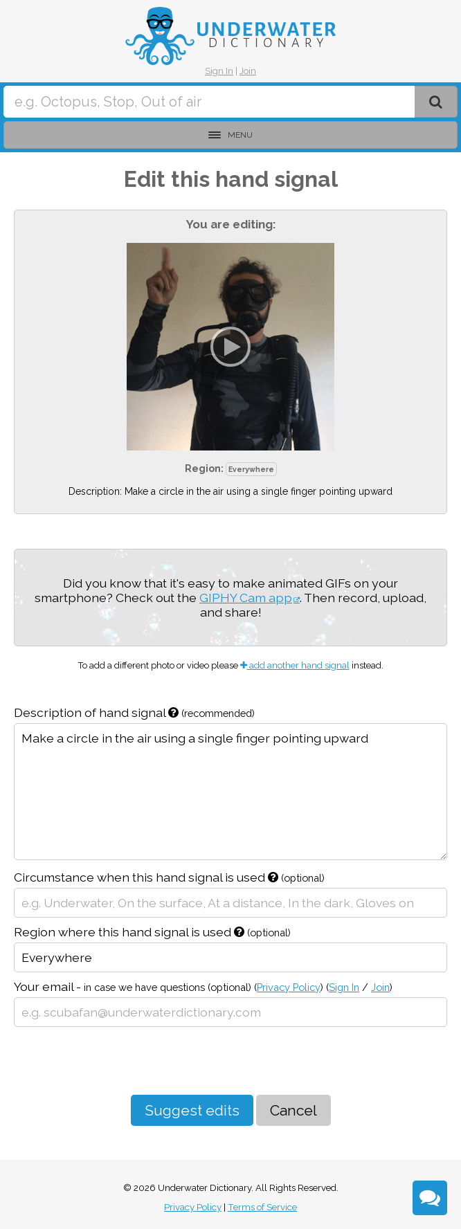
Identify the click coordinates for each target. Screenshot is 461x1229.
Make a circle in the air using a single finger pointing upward (230, 791)
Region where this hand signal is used (152, 932)
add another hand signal (295, 665)
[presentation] (119, 1061)
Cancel (293, 1110)
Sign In (219, 71)
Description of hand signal (134, 712)
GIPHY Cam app (245, 597)
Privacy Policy (288, 987)
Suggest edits (192, 1110)
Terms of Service (262, 1207)
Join (247, 71)
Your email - (203, 986)
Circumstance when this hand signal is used (169, 877)
